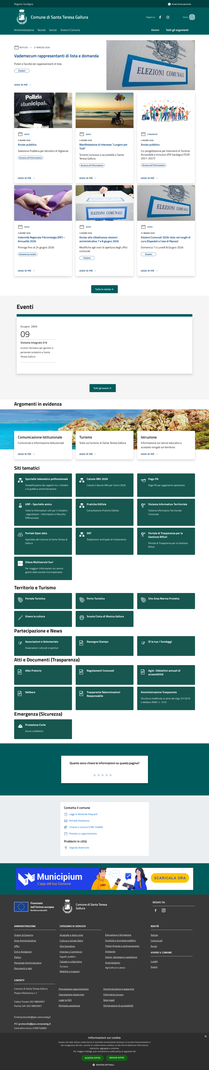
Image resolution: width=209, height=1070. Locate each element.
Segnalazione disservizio (71, 994)
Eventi (154, 967)
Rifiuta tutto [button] (116, 1057)
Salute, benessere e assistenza (121, 957)
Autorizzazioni (112, 962)
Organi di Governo (23, 935)
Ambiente (110, 951)
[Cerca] (191, 17)
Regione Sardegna (23, 4)
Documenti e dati (23, 968)
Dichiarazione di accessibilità (118, 1005)
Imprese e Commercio (71, 952)
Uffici (17, 946)
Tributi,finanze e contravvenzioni (122, 946)
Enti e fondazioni (23, 952)
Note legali (109, 1000)
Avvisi (24, 134)
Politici (17, 957)
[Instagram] (164, 17)
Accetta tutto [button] (92, 1058)
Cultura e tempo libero (71, 940)
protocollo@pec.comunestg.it (35, 1024)
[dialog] (104, 1051)
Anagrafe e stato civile (71, 935)
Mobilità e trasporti (70, 971)
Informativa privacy (113, 994)
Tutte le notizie (104, 289)
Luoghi (154, 961)
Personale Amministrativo (27, 963)
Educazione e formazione (118, 935)
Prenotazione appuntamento (74, 989)
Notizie (24, 47)
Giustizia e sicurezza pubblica (120, 940)
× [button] (205, 1036)
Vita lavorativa (67, 946)
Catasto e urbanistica (71, 961)
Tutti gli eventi (103, 388)
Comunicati (149, 134)
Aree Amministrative (25, 940)
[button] (104, 1064)
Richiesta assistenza (69, 1005)
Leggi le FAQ (65, 1000)
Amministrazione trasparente (118, 989)
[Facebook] (156, 17)
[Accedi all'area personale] (179, 4)
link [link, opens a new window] (134, 1051)
